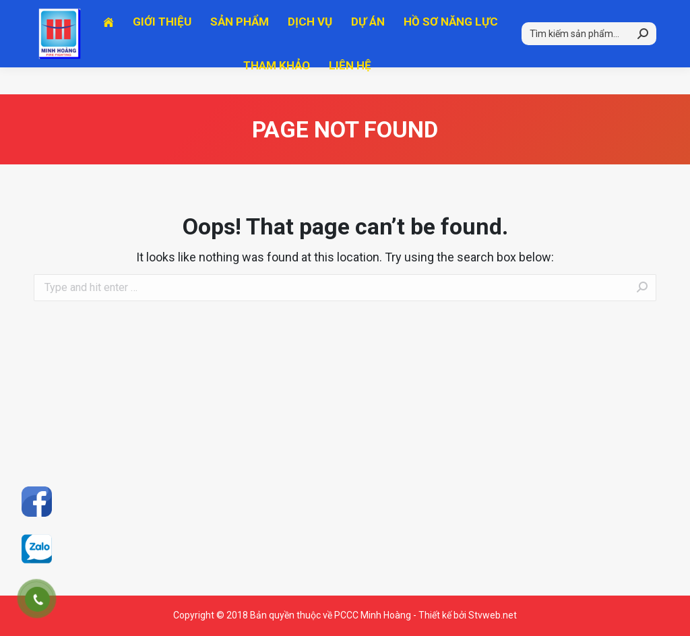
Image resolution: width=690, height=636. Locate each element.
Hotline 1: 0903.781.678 (99, 13)
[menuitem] (108, 49)
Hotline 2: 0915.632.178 (244, 13)
